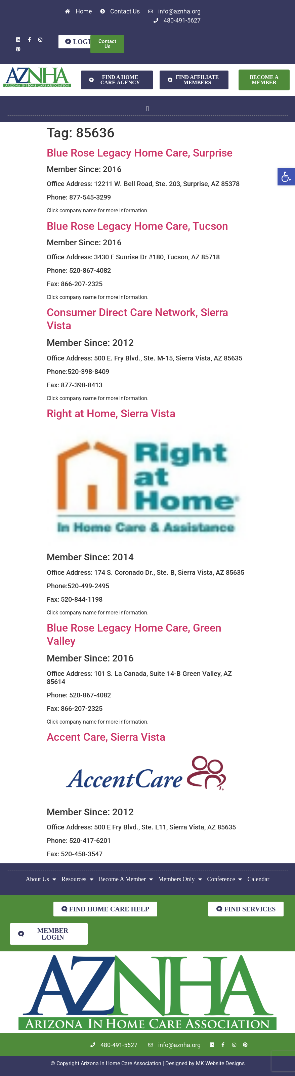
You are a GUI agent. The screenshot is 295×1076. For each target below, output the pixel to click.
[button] (286, 176)
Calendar (258, 879)
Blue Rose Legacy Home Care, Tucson (137, 226)
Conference (224, 879)
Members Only (180, 879)
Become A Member (126, 879)
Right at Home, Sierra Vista (111, 413)
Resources (77, 879)
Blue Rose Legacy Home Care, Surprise (140, 152)
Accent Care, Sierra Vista (106, 737)
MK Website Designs (220, 1063)
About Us (41, 879)
